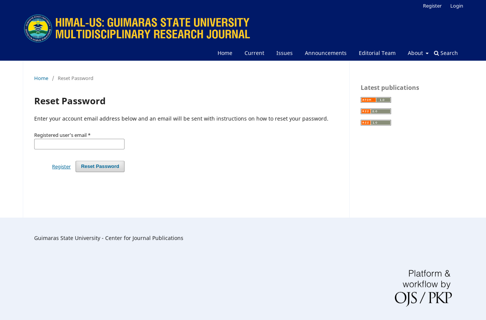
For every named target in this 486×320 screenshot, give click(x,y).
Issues (284, 52)
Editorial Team (377, 52)
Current (254, 52)
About (416, 52)
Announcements (326, 52)
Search (446, 52)
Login (456, 5)
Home (225, 52)
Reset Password (100, 166)
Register (432, 5)
